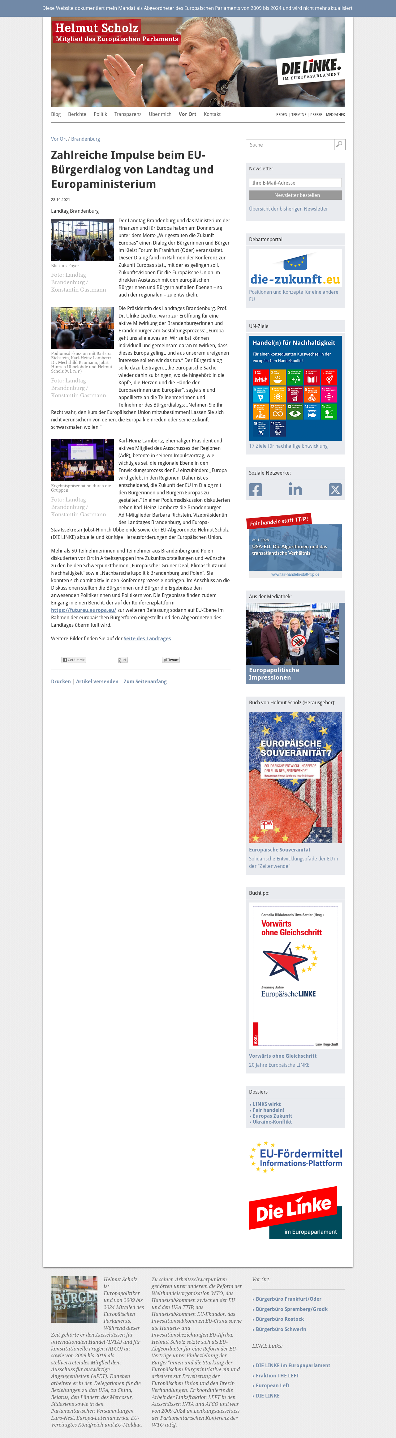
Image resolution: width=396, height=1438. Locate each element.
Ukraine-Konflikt (272, 1122)
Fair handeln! (268, 1110)
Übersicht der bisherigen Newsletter (288, 209)
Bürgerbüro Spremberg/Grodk (292, 1309)
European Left (273, 1386)
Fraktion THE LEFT (277, 1376)
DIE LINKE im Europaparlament (293, 1365)
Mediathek (335, 115)
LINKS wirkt (267, 1104)
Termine (298, 115)
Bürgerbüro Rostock (280, 1319)
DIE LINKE (268, 1396)
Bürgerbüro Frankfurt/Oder (288, 1299)
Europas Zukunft (272, 1116)
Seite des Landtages (147, 639)
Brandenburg (85, 139)
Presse (316, 115)
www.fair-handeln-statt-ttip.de (295, 574)
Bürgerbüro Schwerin (281, 1329)
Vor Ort (59, 139)
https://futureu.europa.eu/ (83, 610)
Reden (281, 115)
